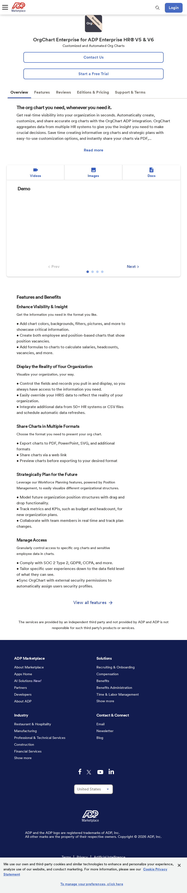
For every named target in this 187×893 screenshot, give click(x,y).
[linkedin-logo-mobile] (111, 771)
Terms (66, 857)
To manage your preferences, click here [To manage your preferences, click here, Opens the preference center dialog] (91, 884)
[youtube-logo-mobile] (100, 772)
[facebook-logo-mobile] (79, 771)
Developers (22, 694)
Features (42, 92)
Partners (20, 688)
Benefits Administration (114, 688)
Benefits (102, 681)
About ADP (22, 701)
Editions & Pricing (93, 92)
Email (100, 724)
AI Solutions (27, 681)
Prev (53, 266)
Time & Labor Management (117, 694)
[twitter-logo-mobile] (89, 772)
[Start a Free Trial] (93, 74)
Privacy (82, 857)
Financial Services (27, 751)
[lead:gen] (93, 57)
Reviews (63, 92)
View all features (89, 602)
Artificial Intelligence (109, 857)
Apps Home (23, 674)
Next (133, 266)
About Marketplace (29, 667)
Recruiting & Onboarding (115, 667)
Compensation (107, 674)
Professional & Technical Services (39, 738)
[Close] (179, 865)
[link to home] (18, 7)
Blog (99, 738)
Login (174, 7)
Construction (24, 744)
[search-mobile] (157, 8)
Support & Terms (130, 92)
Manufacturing (25, 731)
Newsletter (104, 731)
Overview (19, 92)
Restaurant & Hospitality (32, 724)
